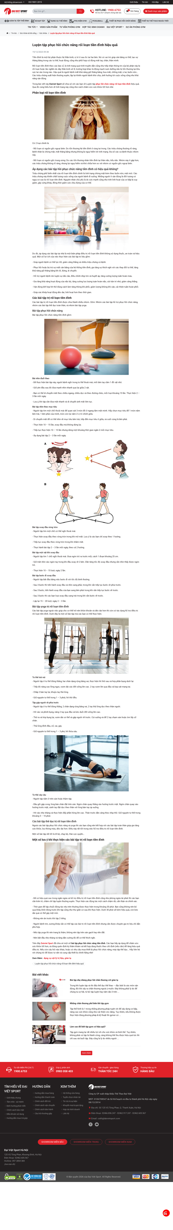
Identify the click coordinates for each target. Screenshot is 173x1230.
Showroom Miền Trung (86, 1142)
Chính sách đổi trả (41, 1101)
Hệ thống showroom (13, 2)
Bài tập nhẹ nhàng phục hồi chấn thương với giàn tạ (94, 980)
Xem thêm (86, 1053)
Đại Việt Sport (94, 1177)
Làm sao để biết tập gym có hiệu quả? (87, 1026)
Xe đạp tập (38, 21)
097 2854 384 (18, 1161)
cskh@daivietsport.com (109, 1118)
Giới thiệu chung (12, 1098)
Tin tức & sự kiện (68, 1101)
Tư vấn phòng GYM (69, 27)
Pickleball (96, 21)
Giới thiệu (134, 2)
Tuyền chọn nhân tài (70, 1097)
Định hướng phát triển (15, 1106)
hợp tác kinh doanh (93, 27)
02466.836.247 (108, 1113)
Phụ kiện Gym (77, 21)
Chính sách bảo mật (14, 1110)
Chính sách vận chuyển (43, 1105)
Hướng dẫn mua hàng (43, 1093)
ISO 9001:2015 (35, 2)
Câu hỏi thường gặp (42, 1113)
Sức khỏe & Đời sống (28, 33)
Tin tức (145, 2)
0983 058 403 (64, 1071)
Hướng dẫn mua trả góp (16, 1118)
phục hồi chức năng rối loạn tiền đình (113, 84)
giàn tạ (68, 958)
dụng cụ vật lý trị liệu (54, 958)
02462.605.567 (139, 1113)
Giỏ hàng (132, 11)
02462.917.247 (124, 1113)
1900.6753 (20, 1071)
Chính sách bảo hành (42, 1109)
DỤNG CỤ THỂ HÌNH (57, 21)
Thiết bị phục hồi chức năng (120, 21)
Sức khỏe (43, 33)
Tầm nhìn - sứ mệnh (14, 1102)
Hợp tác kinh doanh (70, 1109)
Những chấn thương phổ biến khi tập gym (89, 1003)
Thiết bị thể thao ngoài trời (153, 21)
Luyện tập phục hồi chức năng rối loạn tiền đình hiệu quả (59, 964)
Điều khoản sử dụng (14, 1114)
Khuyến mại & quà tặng (71, 1105)
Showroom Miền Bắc (52, 1142)
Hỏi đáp (155, 2)
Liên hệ (166, 2)
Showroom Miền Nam (120, 1142)
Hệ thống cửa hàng (70, 1093)
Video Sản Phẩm (48, 27)
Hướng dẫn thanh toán (43, 1097)
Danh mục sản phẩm (156, 11)
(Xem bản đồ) (9, 1164)
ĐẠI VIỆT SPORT (115, 27)
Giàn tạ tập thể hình (17, 21)
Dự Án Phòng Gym (135, 27)
